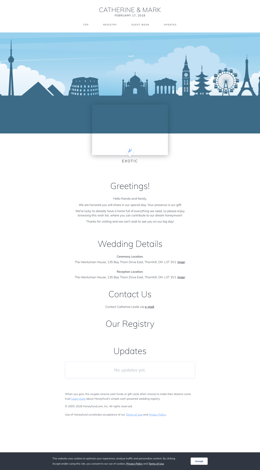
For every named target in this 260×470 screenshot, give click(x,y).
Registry (110, 24)
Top (86, 24)
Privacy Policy (157, 414)
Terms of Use (134, 414)
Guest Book (140, 24)
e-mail (149, 307)
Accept (199, 461)
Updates (170, 24)
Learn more (78, 398)
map (181, 262)
